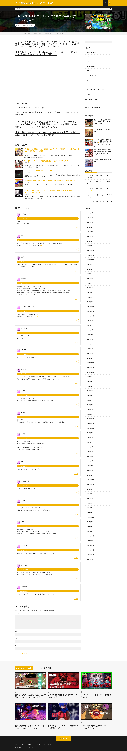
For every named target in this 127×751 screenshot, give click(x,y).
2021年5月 (90, 336)
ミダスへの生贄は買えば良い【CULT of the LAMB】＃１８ (95, 727)
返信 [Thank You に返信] (76, 598)
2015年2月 (90, 524)
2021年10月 (90, 313)
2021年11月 (90, 308)
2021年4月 (90, 340)
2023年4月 (90, 230)
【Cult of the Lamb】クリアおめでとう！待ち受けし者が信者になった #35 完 (49, 180)
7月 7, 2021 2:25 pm (22, 505)
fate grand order (91, 56)
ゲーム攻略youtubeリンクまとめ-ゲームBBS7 (38, 745)
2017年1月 (90, 501)
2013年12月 (90, 538)
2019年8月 (90, 427)
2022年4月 (90, 285)
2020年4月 (90, 395)
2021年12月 (90, 303)
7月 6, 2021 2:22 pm (22, 466)
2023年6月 (90, 221)
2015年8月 (90, 519)
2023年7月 (90, 216)
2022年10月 (90, 257)
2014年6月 (90, 533)
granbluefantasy (91, 66)
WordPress (62, 747)
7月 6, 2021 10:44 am (23, 354)
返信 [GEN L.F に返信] (76, 361)
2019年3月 (90, 441)
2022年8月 (90, 267)
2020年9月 (90, 372)
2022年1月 (90, 299)
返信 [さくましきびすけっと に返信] (76, 320)
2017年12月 (90, 473)
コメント (17, 613)
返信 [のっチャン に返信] (76, 579)
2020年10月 (90, 368)
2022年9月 (90, 262)
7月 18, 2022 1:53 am (23, 591)
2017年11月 (90, 478)
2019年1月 (90, 450)
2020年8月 (90, 377)
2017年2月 (90, 496)
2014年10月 (90, 528)
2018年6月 (90, 460)
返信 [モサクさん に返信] (76, 404)
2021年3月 (90, 345)
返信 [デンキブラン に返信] (76, 514)
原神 (88, 84)
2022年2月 (90, 294)
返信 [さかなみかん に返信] (76, 342)
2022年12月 (90, 248)
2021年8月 (90, 322)
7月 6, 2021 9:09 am (22, 261)
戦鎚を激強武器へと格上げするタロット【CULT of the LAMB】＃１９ (29, 727)
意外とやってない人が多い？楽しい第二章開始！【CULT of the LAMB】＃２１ (102, 120)
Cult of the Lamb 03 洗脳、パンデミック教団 (38, 171)
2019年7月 (90, 432)
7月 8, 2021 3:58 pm (22, 526)
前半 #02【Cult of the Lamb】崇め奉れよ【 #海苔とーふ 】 (63, 727)
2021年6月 (90, 331)
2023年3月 (90, 234)
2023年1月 (90, 244)
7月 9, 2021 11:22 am (23, 569)
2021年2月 (90, 349)
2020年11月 (90, 363)
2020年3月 (90, 400)
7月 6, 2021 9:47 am (22, 311)
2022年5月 (90, 280)
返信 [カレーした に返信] (76, 557)
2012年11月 (90, 547)
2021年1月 (90, 354)
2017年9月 (90, 483)
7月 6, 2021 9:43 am (22, 283)
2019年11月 (90, 418)
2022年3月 (90, 290)
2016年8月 (90, 506)
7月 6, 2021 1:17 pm (22, 417)
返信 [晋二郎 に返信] (76, 249)
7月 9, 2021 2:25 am (22, 550)
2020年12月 (90, 359)
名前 (16, 631)
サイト (17, 645)
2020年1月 (90, 409)
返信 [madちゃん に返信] (76, 383)
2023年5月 (90, 225)
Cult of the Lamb (29, 25)
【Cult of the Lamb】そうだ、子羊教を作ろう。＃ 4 (96, 696)
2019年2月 (90, 446)
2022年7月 (90, 271)
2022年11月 (90, 253)
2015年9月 (90, 515)
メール (17, 638)
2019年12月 (90, 414)
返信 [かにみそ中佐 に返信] (76, 492)
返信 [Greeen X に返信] (76, 426)
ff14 (88, 61)
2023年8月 (90, 211)
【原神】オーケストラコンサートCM (97, 174)
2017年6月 (90, 487)
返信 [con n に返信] (76, 473)
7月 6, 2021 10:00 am (23, 333)
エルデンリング (91, 75)
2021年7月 (90, 326)
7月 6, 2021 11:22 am (23, 395)
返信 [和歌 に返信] (76, 538)
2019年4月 (90, 437)
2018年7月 (90, 455)
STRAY (89, 70)
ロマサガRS (90, 79)
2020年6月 (90, 386)
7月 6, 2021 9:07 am (22, 218)
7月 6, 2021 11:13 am (23, 374)
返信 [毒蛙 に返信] (76, 271)
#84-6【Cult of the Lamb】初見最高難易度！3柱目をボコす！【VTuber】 (47, 161)
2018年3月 (90, 464)
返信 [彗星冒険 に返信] (76, 299)
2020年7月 (90, 381)
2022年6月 (90, 276)
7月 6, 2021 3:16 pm (22, 485)
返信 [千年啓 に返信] (76, 454)
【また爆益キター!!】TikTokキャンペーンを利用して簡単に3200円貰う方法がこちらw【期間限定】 (47, 53)
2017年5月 (90, 492)
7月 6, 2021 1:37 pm (22, 438)
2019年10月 (90, 423)
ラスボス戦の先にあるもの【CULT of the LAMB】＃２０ (63, 696)
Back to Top (63, 738)
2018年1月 (90, 469)
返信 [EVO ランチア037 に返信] (76, 228)
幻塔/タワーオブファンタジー (95, 89)
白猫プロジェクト (92, 93)
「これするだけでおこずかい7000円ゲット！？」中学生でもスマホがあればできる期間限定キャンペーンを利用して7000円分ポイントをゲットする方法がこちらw (47, 44)
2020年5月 (90, 391)
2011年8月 (90, 551)
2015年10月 (90, 510)
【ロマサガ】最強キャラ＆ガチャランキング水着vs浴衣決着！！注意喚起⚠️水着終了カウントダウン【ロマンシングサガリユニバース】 (103, 142)
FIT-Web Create (46, 747)
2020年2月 (90, 404)
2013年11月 (90, 542)
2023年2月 (90, 239)
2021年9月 (90, 317)
